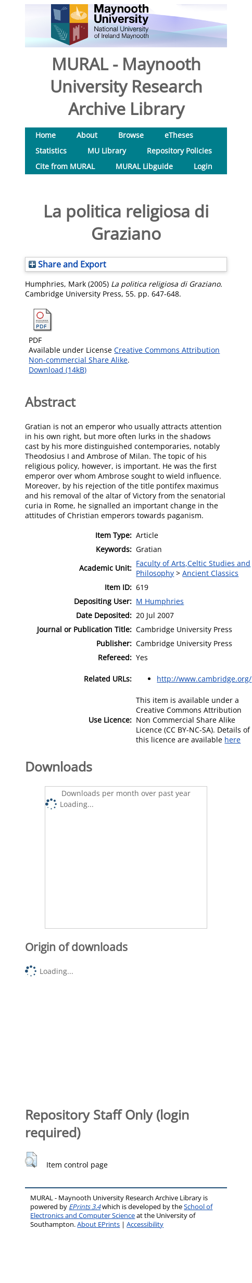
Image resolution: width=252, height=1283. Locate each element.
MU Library (106, 151)
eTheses (179, 135)
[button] (31, 1159)
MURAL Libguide (144, 166)
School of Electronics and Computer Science (121, 1211)
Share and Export (67, 264)
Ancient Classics (210, 573)
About (87, 135)
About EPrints (98, 1224)
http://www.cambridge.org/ (204, 679)
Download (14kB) (57, 370)
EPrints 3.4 (84, 1206)
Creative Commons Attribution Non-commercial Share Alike (124, 355)
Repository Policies (179, 151)
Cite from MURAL (65, 166)
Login (203, 166)
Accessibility (145, 1224)
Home (45, 135)
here (232, 740)
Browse (131, 135)
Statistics (51, 151)
